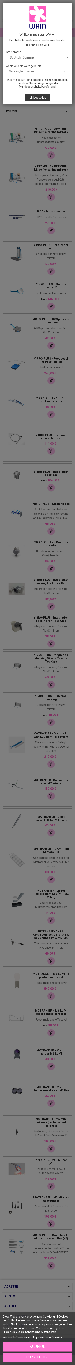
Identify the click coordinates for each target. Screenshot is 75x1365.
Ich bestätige (37, 97)
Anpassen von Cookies (47, 1337)
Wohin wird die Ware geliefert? (24, 66)
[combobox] (36, 71)
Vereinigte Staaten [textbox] (21, 71)
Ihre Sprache (13, 52)
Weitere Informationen (17, 1337)
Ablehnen (37, 1347)
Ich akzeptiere (37, 1357)
